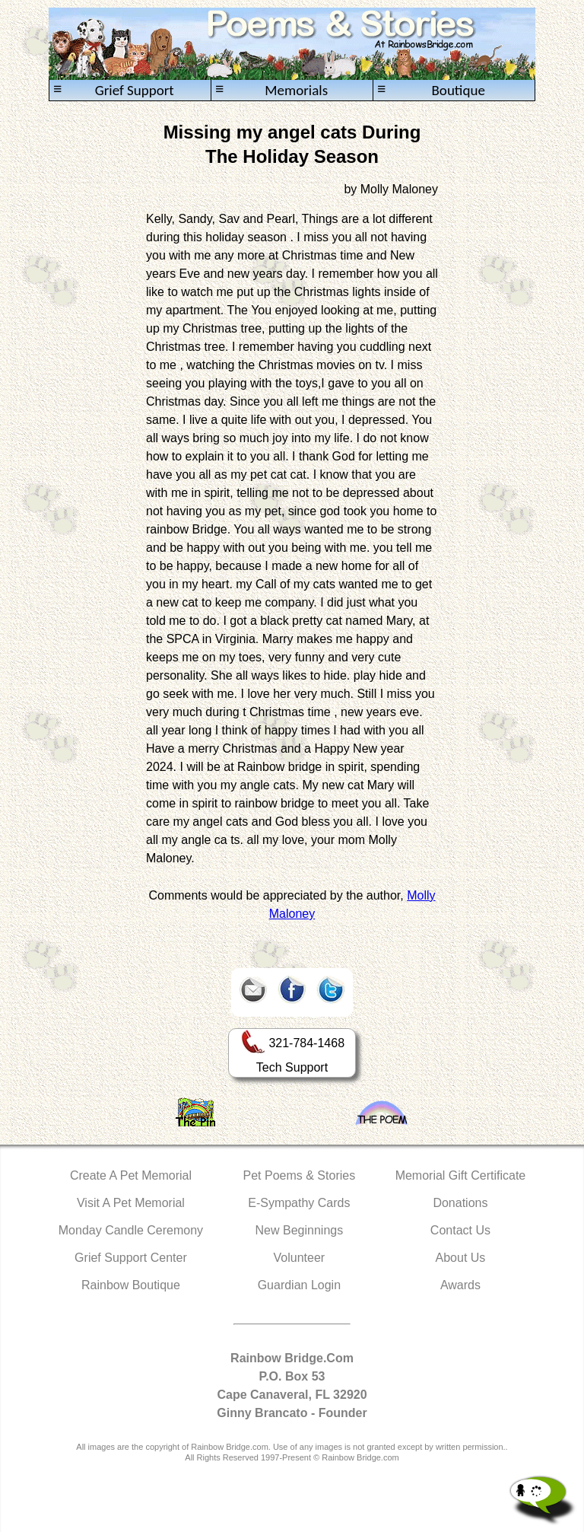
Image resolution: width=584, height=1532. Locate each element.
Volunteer (299, 1257)
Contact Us (460, 1230)
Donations (460, 1202)
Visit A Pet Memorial (131, 1202)
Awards (460, 1285)
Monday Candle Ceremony (131, 1230)
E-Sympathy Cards (299, 1202)
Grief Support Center (131, 1257)
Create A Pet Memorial (131, 1175)
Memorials (271, 90)
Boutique (431, 90)
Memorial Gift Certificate (460, 1175)
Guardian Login (299, 1285)
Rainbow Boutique (130, 1285)
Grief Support (113, 90)
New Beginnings (300, 1230)
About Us (461, 1257)
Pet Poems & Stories (299, 1175)
